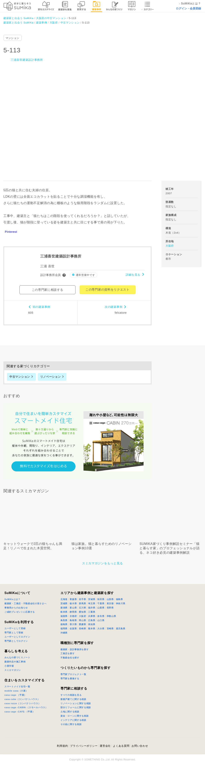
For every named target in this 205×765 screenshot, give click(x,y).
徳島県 (63, 624)
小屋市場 (9, 666)
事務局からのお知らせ (16, 607)
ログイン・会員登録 (188, 8)
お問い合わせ (140, 745)
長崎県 (82, 628)
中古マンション (19, 376)
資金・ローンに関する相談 (74, 716)
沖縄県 (63, 633)
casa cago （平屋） (15, 695)
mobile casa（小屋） (16, 691)
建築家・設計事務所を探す (74, 649)
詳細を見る (133, 274)
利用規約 (62, 745)
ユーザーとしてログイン (17, 637)
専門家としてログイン (16, 641)
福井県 (91, 607)
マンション (12, 38)
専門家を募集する (69, 678)
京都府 (73, 616)
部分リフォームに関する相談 (75, 707)
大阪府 (170, 245)
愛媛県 (82, 624)
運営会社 (105, 745)
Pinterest (11, 231)
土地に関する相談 (69, 711)
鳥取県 (63, 620)
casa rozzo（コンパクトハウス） (22, 703)
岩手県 (82, 599)
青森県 (73, 599)
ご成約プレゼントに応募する (19, 612)
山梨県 (100, 607)
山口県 (100, 620)
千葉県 (100, 603)
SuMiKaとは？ (12, 599)
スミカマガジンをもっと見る (102, 563)
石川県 (82, 607)
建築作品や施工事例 (14, 661)
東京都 (110, 603)
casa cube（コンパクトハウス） (22, 699)
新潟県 (63, 607)
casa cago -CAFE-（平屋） (19, 711)
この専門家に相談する (47, 289)
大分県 (100, 628)
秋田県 (100, 599)
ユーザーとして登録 (14, 628)
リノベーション (50, 376)
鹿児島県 (120, 628)
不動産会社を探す (69, 657)
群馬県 (82, 603)
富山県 (73, 607)
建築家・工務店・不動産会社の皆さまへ (25, 603)
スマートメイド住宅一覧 (17, 686)
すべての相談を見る (70, 695)
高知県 (91, 624)
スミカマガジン (12, 670)
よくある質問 (121, 745)
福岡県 (63, 628)
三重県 (91, 612)
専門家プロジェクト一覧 (73, 674)
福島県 (119, 599)
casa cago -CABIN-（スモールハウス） (26, 707)
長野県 (110, 607)
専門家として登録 (13, 632)
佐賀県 (73, 628)
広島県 (91, 620)
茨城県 (63, 603)
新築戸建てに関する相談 (73, 699)
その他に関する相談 (70, 724)
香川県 (73, 624)
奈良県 (100, 616)
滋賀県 (63, 616)
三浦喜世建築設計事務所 (27, 59)
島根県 (73, 620)
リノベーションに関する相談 (75, 703)
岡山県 (82, 620)
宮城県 (91, 599)
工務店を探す (67, 653)
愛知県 (82, 612)
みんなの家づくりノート (17, 657)
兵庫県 (91, 616)
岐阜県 (63, 612)
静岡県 (73, 612)
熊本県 (91, 628)
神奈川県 (120, 603)
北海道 (63, 599)
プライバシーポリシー (83, 745)
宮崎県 (110, 628)
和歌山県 (111, 616)
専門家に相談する (73, 688)
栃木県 (73, 603)
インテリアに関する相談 (73, 720)
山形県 (110, 599)
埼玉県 (91, 603)
